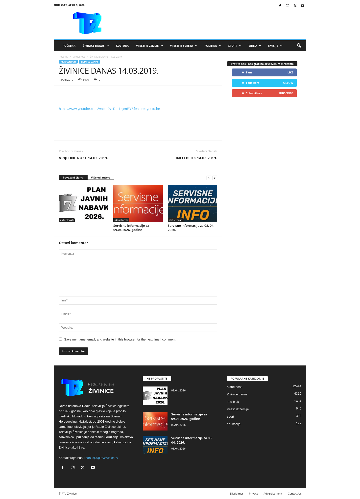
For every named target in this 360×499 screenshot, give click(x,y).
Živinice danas (96, 45)
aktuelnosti (79, 56)
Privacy (253, 493)
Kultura (122, 45)
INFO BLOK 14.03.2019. (196, 157)
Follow (287, 83)
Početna (69, 45)
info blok (233, 402)
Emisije (275, 45)
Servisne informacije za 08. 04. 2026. (191, 227)
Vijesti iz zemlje (149, 45)
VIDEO (254, 45)
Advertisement (273, 493)
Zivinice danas (89, 61)
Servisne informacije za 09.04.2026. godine (131, 227)
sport (230, 416)
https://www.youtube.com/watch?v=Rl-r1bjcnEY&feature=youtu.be (109, 109)
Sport (234, 45)
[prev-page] (208, 177)
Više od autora (101, 177)
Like (290, 72)
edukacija (233, 424)
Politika (212, 45)
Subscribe (286, 93)
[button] (298, 45)
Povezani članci (73, 177)
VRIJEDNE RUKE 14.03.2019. (83, 157)
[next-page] (214, 177)
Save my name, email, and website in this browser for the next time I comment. (120, 339)
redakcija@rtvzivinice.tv (101, 458)
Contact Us (295, 493)
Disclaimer (236, 493)
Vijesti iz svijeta (183, 45)
